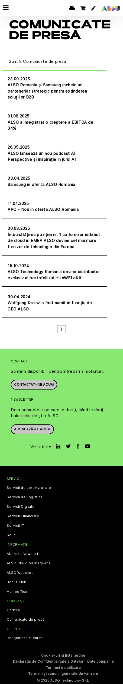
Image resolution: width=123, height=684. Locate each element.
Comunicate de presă (25, 619)
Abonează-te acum (32, 429)
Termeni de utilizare (63, 667)
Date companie (100, 661)
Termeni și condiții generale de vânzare (63, 673)
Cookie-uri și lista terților (63, 655)
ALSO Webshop (20, 572)
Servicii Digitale (20, 506)
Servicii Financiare (23, 516)
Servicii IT (15, 525)
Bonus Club (17, 582)
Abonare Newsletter (24, 553)
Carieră (13, 609)
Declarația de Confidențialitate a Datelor (48, 661)
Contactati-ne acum (34, 384)
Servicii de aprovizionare (29, 487)
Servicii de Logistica (25, 497)
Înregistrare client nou (26, 638)
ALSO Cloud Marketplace (29, 563)
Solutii (12, 535)
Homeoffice (17, 591)
